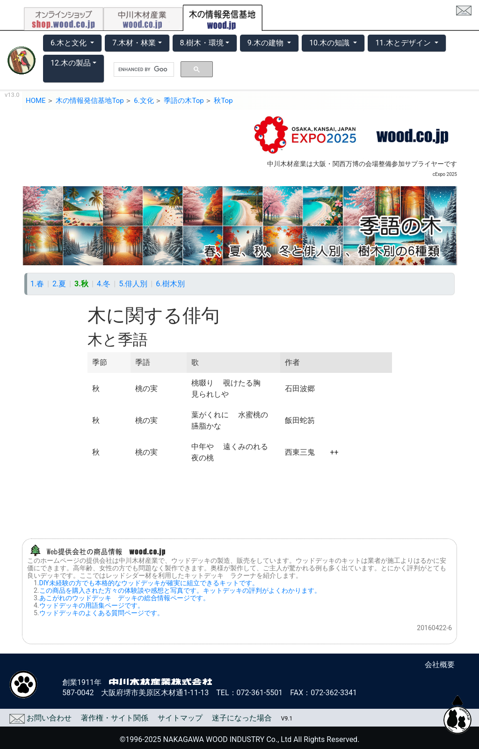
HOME (36, 100)
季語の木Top (183, 100)
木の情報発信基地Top (89, 100)
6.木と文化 (69, 42)
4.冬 (103, 283)
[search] (142, 69)
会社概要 (440, 664)
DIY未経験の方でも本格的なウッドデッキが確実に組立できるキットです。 (149, 583)
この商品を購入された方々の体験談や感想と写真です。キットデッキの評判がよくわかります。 (180, 590)
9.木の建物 (266, 42)
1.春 (37, 283)
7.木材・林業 (134, 42)
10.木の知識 (330, 42)
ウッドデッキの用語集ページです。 (91, 605)
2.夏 (59, 283)
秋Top (223, 100)
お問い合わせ (40, 717)
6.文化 (143, 100)
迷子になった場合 (242, 717)
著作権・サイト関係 (114, 717)
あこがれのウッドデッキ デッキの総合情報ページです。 (124, 598)
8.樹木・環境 (202, 42)
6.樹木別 (170, 283)
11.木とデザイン (403, 42)
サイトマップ (180, 717)
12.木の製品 (71, 62)
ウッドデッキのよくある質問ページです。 (101, 613)
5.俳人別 (133, 283)
